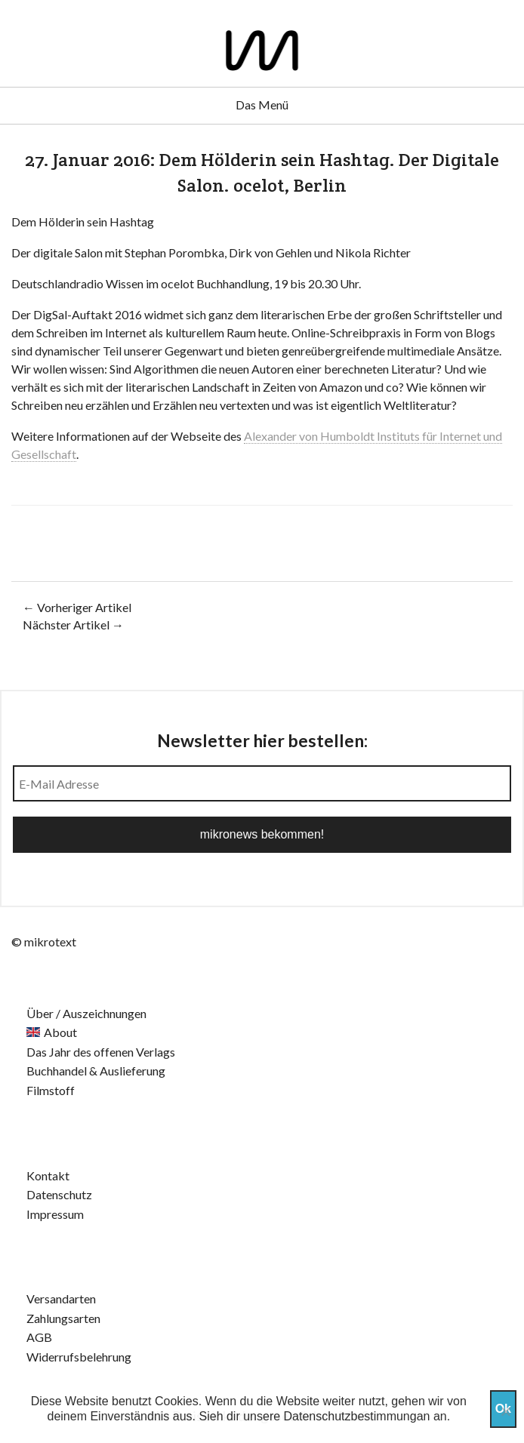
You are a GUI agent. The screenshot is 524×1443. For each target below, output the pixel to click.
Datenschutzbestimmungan (357, 1416)
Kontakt (47, 1175)
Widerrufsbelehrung (78, 1356)
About (60, 1032)
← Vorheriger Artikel (77, 607)
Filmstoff (50, 1090)
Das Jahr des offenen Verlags (100, 1052)
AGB (39, 1337)
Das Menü (262, 104)
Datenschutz (59, 1194)
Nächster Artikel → (73, 624)
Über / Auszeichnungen (86, 1013)
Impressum (55, 1214)
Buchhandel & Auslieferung (95, 1070)
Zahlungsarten (63, 1318)
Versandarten (61, 1298)
